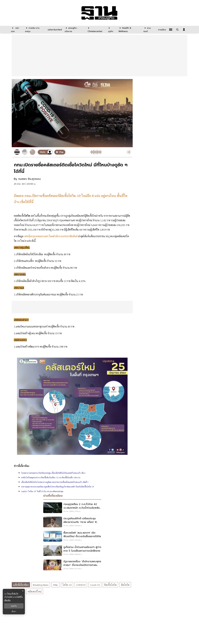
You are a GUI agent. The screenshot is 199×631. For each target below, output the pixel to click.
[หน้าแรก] (16, 29)
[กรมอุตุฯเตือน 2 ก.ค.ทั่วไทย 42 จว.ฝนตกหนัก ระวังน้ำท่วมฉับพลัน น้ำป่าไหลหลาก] (72, 508)
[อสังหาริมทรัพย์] (54, 29)
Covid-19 (95, 584)
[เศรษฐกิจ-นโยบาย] (74, 29)
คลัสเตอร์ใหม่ (34, 591)
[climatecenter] (96, 29)
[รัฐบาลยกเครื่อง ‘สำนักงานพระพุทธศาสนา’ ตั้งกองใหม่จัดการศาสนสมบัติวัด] (72, 565)
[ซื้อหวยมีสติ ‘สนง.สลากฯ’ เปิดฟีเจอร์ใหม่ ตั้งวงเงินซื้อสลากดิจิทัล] (72, 536)
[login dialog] (184, 29)
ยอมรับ (14, 606)
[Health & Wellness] (129, 29)
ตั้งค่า (14, 611)
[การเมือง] (161, 29)
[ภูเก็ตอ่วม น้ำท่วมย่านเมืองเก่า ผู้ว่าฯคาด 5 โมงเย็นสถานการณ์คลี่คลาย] (72, 551)
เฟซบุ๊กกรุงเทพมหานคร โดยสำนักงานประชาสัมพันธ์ (51, 236)
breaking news (41, 584)
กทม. (55, 584)
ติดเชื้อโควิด (110, 584)
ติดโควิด (125, 584)
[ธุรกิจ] (112, 29)
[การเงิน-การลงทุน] (34, 29)
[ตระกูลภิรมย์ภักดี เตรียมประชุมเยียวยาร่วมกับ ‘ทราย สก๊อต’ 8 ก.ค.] (72, 522)
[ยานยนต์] (149, 29)
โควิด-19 (67, 584)
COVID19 (81, 584)
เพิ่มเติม (7, 600)
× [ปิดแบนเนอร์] (22, 591)
